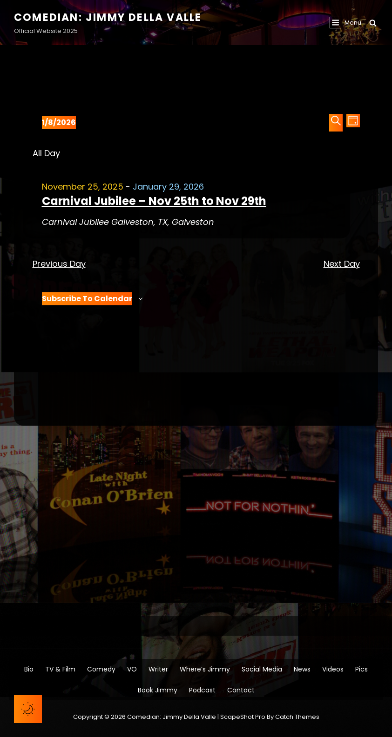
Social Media (262, 669)
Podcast (202, 690)
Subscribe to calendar (87, 298)
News (302, 669)
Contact (241, 690)
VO (132, 669)
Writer (158, 669)
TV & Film (60, 669)
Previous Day (59, 264)
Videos (333, 669)
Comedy (101, 669)
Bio (29, 669)
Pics (361, 669)
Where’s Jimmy (205, 669)
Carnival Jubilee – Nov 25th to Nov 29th (154, 201)
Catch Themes (297, 716)
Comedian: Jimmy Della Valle (108, 17)
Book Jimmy (157, 690)
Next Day (342, 264)
